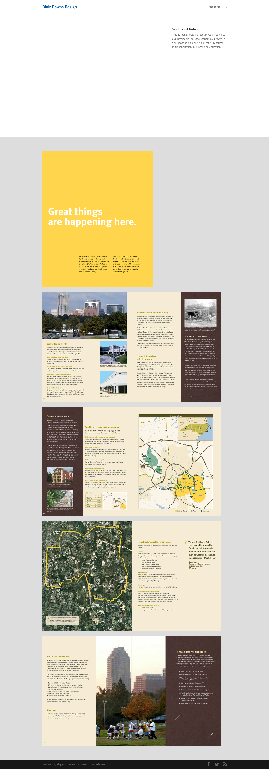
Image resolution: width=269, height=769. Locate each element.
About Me (214, 7)
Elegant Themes (66, 764)
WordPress (98, 764)
